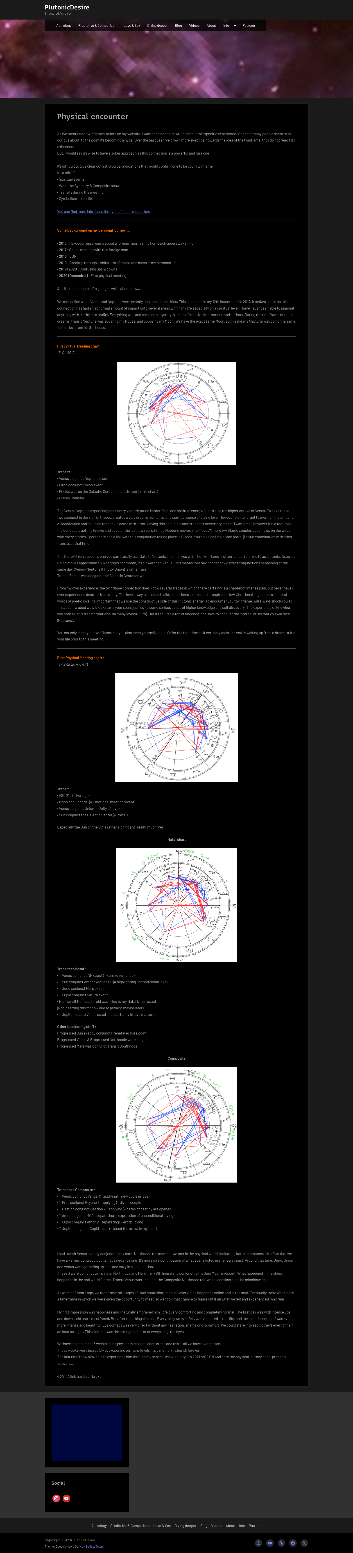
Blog (178, 25)
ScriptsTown (94, 1547)
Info (226, 25)
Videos (194, 25)
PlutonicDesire (67, 7)
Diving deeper (157, 25)
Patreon (249, 25)
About (211, 25)
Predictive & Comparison (97, 25)
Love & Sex (132, 25)
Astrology (63, 25)
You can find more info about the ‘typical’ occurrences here (104, 211)
